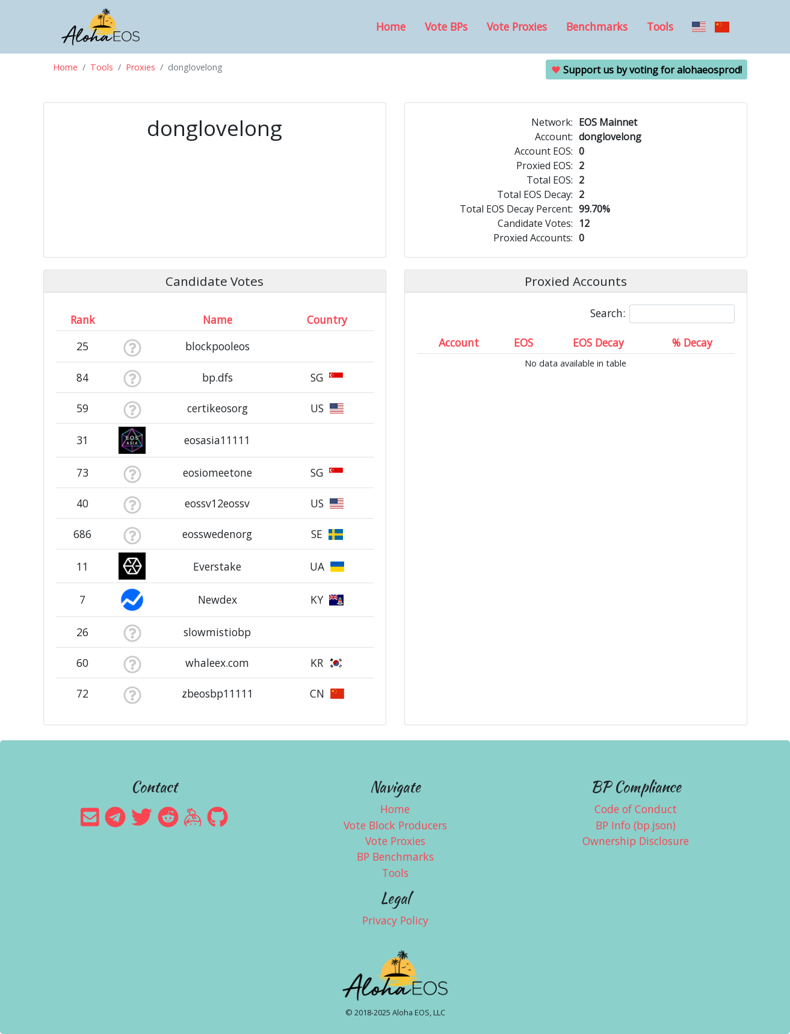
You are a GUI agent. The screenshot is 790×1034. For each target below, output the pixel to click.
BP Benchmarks (395, 856)
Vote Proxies (517, 26)
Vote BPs (446, 26)
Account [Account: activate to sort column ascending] (459, 342)
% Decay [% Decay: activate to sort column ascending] (692, 342)
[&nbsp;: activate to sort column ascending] (132, 319)
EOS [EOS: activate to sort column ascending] (523, 342)
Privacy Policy (395, 920)
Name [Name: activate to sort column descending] (217, 319)
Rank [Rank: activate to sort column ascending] (82, 319)
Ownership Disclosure (635, 841)
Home (391, 26)
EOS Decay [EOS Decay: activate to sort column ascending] (598, 342)
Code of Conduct (635, 809)
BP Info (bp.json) (636, 825)
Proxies (140, 67)
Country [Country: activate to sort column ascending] (327, 319)
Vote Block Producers (395, 825)
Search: (662, 314)
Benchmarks (597, 26)
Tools (660, 26)
